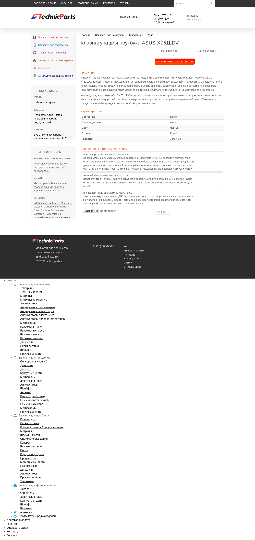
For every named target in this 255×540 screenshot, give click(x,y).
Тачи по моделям (31, 291)
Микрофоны (27, 377)
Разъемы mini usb (31, 334)
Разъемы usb (28, 465)
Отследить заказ (88, 3)
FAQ (126, 247)
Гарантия (66, 3)
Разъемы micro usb (32, 330)
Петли (24, 450)
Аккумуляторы (29, 303)
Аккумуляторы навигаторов (37, 311)
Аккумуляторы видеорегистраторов (42, 318)
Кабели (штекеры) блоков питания (41, 427)
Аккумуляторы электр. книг (37, 315)
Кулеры (25, 442)
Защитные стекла (31, 380)
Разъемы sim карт (31, 338)
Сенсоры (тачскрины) (33, 361)
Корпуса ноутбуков (32, 454)
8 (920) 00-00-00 (129, 17)
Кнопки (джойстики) (32, 396)
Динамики (26, 342)
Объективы (27, 492)
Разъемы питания (31, 326)
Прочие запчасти (31, 353)
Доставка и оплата (45, 3)
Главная (85, 35)
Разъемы (26, 508)
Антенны (25, 392)
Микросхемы (28, 322)
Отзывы (124, 3)
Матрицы (26, 295)
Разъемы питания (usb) (35, 400)
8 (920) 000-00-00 (103, 246)
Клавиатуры (27, 419)
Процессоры (28, 458)
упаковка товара (134, 251)
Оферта (128, 263)
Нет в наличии (169, 50)
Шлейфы (26, 349)
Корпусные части (31, 373)
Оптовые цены (132, 267)
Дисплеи (25, 369)
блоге (53, 90)
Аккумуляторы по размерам (37, 307)
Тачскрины (27, 288)
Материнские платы (32, 462)
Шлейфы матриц (30, 435)
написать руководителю (132, 257)
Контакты (109, 3)
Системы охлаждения (34, 438)
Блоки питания (29, 346)
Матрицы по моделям (33, 299)
